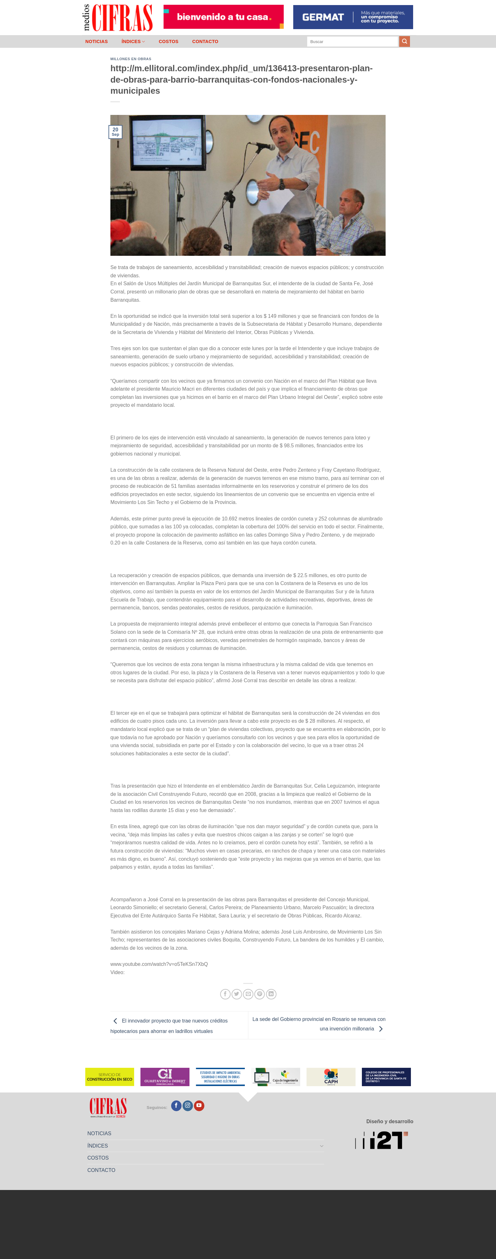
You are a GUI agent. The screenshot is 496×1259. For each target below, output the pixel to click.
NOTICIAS (96, 41)
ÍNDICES (133, 42)
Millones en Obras (130, 59)
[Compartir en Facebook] (225, 994)
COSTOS (168, 41)
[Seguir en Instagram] (188, 1105)
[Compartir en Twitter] (237, 994)
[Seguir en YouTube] (199, 1105)
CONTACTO (205, 41)
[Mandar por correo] (248, 994)
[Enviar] (404, 41)
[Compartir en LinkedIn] (271, 994)
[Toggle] (322, 1145)
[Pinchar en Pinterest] (259, 994)
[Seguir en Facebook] (176, 1105)
